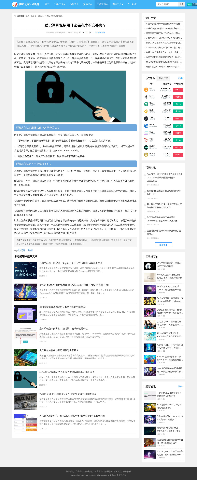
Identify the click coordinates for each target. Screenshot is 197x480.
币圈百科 (101, 4)
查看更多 (163, 245)
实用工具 (117, 4)
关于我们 (70, 471)
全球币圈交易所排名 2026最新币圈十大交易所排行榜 (169, 28)
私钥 (30, 250)
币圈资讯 (74, 4)
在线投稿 (127, 471)
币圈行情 (58, 4)
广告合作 (79, 471)
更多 (180, 78)
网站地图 (108, 471)
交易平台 (87, 4)
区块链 (35, 4)
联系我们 (89, 471)
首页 (47, 4)
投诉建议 (118, 471)
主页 (27, 16)
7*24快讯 (132, 4)
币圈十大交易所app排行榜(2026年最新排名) (165, 24)
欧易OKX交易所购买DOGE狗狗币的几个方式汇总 (168, 43)
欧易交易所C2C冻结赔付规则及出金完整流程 (166, 57)
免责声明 (99, 471)
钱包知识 (41, 16)
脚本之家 (24, 4)
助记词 (21, 250)
